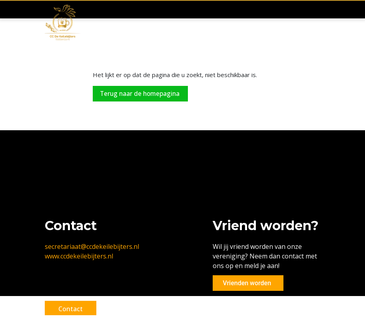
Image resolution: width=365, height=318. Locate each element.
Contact (73, 308)
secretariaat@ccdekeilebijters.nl (92, 246)
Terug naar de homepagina (142, 93)
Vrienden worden (245, 283)
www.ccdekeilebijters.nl (79, 256)
